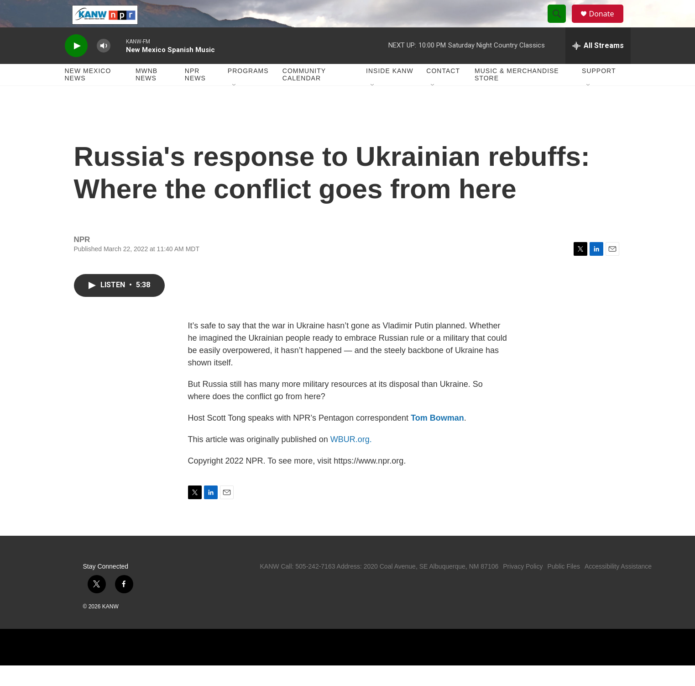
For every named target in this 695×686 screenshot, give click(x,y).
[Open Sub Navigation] (234, 106)
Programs (248, 91)
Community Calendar (304, 95)
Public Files (563, 587)
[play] (76, 66)
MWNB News (146, 95)
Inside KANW (389, 91)
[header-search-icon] (561, 24)
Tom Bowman (437, 438)
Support (599, 91)
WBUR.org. (351, 459)
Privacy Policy (523, 587)
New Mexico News (88, 95)
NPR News (195, 95)
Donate (607, 24)
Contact (443, 91)
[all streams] (598, 66)
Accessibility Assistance (618, 587)
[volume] (103, 66)
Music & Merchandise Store (517, 95)
